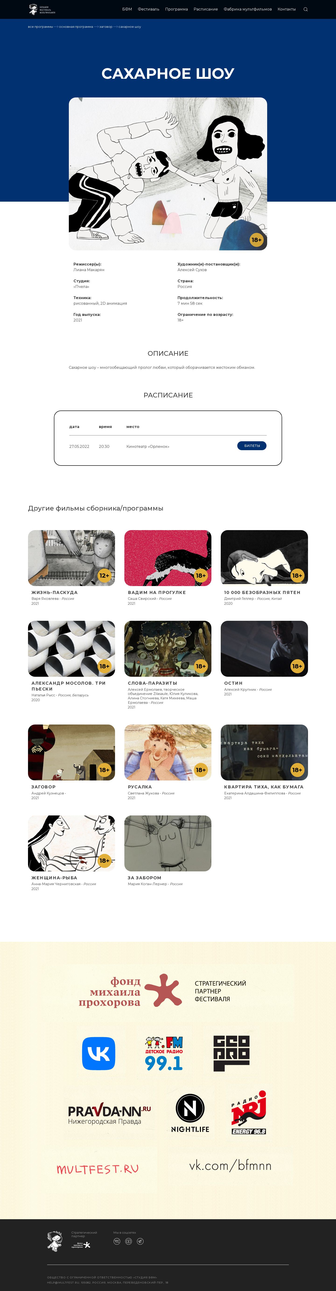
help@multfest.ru (63, 1280)
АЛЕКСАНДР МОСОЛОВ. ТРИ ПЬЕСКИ (69, 684)
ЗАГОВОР (105, 26)
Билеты (252, 446)
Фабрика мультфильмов (248, 9)
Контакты (287, 9)
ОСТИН (233, 681)
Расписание (206, 9)
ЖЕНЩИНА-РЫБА (54, 875)
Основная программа (76, 26)
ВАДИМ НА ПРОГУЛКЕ (157, 590)
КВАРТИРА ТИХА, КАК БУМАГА (264, 785)
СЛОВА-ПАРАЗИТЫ (152, 681)
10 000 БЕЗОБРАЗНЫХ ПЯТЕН (262, 590)
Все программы (40, 26)
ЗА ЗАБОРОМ (145, 875)
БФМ (127, 9)
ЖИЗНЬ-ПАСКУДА (55, 590)
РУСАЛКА (140, 785)
